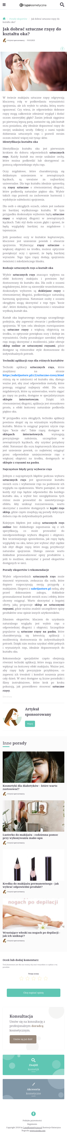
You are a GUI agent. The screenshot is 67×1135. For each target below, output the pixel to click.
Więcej (30, 724)
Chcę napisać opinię (33, 992)
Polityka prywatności (32, 1120)
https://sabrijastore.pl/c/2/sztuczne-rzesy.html (33, 375)
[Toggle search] (62, 5)
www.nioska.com (37, 1130)
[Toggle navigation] (4, 4)
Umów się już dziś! (22, 1039)
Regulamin (32, 1124)
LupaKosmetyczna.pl (32, 1127)
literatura (7, 696)
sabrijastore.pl (41, 588)
